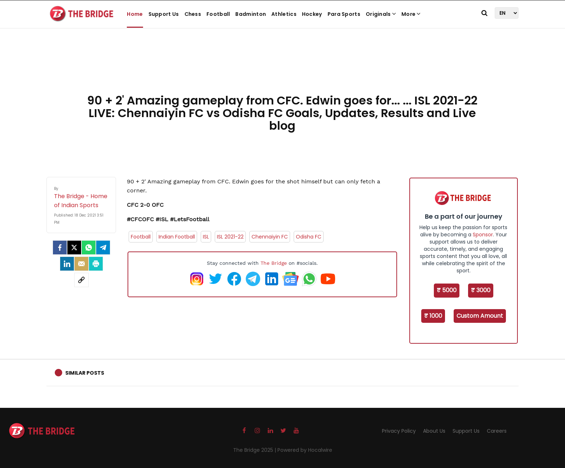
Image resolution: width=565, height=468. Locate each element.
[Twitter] (74, 247)
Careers (497, 430)
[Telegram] (103, 247)
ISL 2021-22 (230, 236)
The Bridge (274, 263)
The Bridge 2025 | (255, 450)
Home (135, 14)
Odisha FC (308, 236)
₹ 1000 (433, 316)
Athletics (284, 14)
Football (218, 14)
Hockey (312, 14)
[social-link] (81, 280)
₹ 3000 (480, 290)
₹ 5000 (447, 290)
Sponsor (483, 234)
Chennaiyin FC (270, 236)
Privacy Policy (399, 430)
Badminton (250, 14)
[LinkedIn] (67, 264)
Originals (381, 14)
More (411, 14)
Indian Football (177, 236)
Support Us (163, 14)
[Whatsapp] (88, 247)
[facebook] (60, 247)
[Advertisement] (282, 68)
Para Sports (344, 14)
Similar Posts (84, 372)
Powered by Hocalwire (304, 450)
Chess (192, 14)
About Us (434, 430)
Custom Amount (480, 316)
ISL (206, 236)
